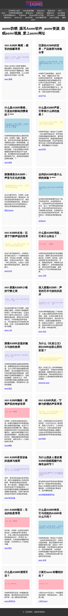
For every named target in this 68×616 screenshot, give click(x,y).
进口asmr (50, 15)
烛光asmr (51, 11)
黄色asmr (29, 13)
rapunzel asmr (44, 383)
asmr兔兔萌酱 (28, 11)
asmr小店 (18, 17)
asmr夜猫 (61, 13)
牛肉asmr (22, 15)
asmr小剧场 (54, 17)
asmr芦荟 (42, 149)
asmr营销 (8, 162)
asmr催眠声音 (41, 17)
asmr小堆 (8, 330)
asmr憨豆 (8, 548)
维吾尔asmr (9, 210)
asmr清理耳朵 (9, 601)
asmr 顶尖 (42, 331)
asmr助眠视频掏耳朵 (47, 495)
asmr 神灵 (42, 560)
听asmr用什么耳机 (36, 15)
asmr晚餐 (61, 15)
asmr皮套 (8, 388)
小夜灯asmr (43, 601)
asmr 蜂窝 (8, 79)
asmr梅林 (8, 445)
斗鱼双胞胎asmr (9, 15)
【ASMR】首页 (14, 11)
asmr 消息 (42, 276)
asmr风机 (42, 439)
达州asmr (42, 221)
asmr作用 (29, 17)
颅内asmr (7, 17)
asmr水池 (8, 271)
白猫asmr (40, 13)
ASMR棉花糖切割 (15, 13)
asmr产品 (42, 96)
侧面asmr (50, 13)
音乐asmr (40, 11)
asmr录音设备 (9, 498)
